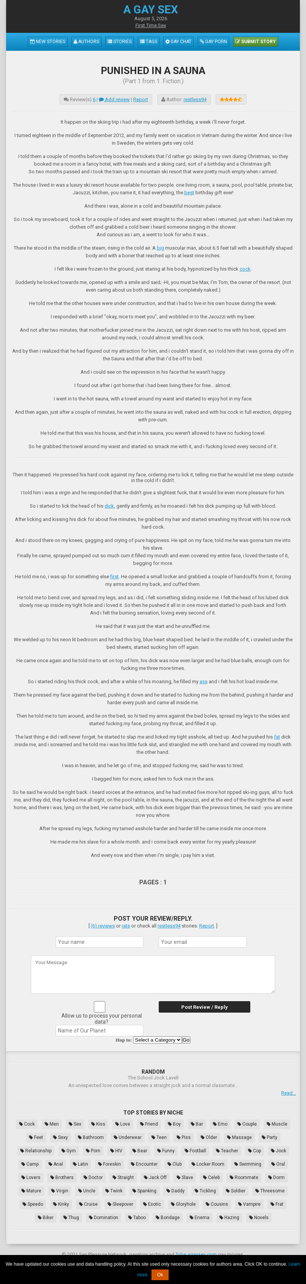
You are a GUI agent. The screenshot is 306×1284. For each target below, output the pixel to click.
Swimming (247, 1164)
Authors (86, 41)
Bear (139, 1150)
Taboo (137, 1217)
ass (204, 681)
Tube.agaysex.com (196, 1254)
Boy (174, 1124)
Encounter (144, 1164)
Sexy (60, 1137)
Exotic (152, 1204)
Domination (103, 1217)
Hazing (229, 1217)
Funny (166, 1150)
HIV (116, 1150)
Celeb (211, 1177)
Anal (55, 1164)
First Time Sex (150, 25)
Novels (259, 1217)
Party (269, 1137)
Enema (199, 1217)
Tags (148, 41)
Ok (160, 1275)
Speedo (33, 1204)
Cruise (88, 1204)
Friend (149, 1124)
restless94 (195, 99)
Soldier (235, 1191)
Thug (71, 1217)
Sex (75, 1124)
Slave (185, 1177)
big (160, 248)
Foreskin (109, 1164)
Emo (220, 1124)
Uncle (86, 1191)
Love (122, 1124)
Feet (36, 1137)
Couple (247, 1124)
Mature (31, 1191)
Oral (278, 1164)
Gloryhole (183, 1204)
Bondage (168, 1217)
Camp (30, 1164)
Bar (197, 1124)
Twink (113, 1191)
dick (109, 506)
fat (277, 737)
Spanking (144, 1191)
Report (140, 99)
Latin (80, 1164)
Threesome (270, 1191)
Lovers (30, 1177)
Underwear (128, 1137)
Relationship (36, 1150)
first (114, 576)
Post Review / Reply (204, 1007)
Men (52, 1124)
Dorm (276, 1177)
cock (245, 269)
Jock (278, 1150)
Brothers (62, 1177)
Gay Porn (213, 41)
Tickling (205, 1191)
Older (209, 1137)
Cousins (217, 1204)
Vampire (249, 1204)
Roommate (244, 1177)
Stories (120, 41)
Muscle (277, 1124)
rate (126, 926)
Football (195, 1150)
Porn (93, 1150)
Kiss (98, 1124)
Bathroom (91, 1137)
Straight (123, 1177)
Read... (288, 1093)
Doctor (93, 1177)
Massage (239, 1137)
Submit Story (255, 41)
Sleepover (120, 1204)
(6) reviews (103, 926)
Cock (27, 1124)
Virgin (59, 1191)
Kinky (61, 1204)
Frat (277, 1204)
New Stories (47, 41)
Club (174, 1164)
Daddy (175, 1191)
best (189, 192)
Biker (45, 1217)
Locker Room (208, 1164)
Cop (254, 1150)
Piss (184, 1137)
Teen (159, 1137)
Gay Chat (179, 41)
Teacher (227, 1150)
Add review (114, 99)
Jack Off (155, 1177)
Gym (68, 1150)
